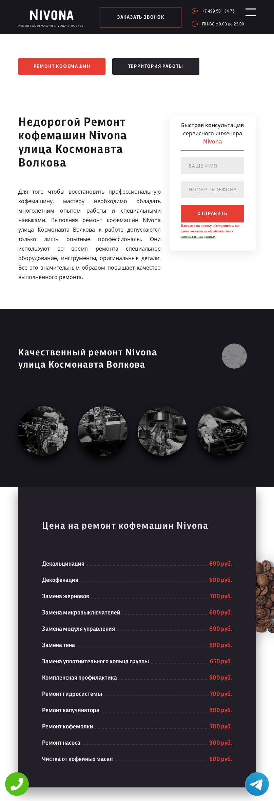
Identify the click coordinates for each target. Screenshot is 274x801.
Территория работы (156, 66)
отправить (212, 213)
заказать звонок (138, 17)
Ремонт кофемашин (62, 66)
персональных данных (198, 236)
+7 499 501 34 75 (213, 11)
